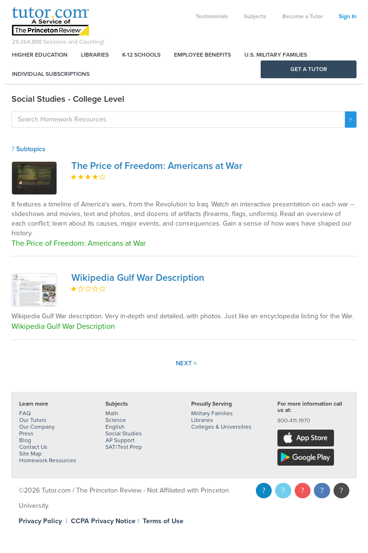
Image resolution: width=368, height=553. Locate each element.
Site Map (30, 453)
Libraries (95, 54)
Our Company (37, 426)
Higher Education (40, 54)
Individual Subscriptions (51, 74)
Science (115, 420)
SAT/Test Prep (123, 447)
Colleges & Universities (221, 426)
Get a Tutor (308, 69)
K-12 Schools (141, 54)
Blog (25, 440)
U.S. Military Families (275, 54)
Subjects (255, 16)
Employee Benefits (202, 54)
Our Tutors (32, 420)
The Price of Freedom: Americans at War (156, 166)
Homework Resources (47, 460)
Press (26, 433)
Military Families (212, 413)
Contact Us (33, 447)
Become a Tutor (302, 16)
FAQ (25, 413)
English (115, 426)
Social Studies (123, 433)
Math (111, 413)
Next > (186, 363)
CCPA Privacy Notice (103, 521)
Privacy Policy (40, 521)
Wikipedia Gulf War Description (137, 278)
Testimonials (212, 16)
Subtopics (29, 149)
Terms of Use (163, 521)
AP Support (120, 440)
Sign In (347, 16)
